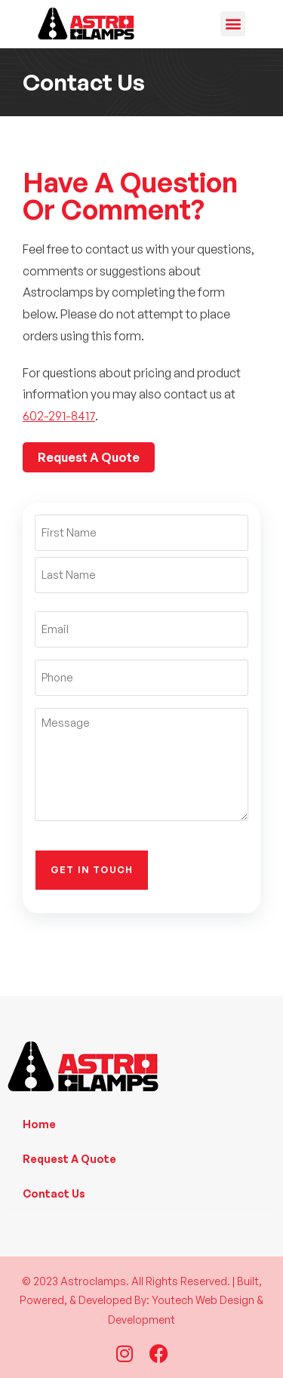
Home (39, 1124)
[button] (232, 23)
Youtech (172, 1299)
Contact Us (54, 1193)
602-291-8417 (59, 415)
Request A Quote (69, 1158)
